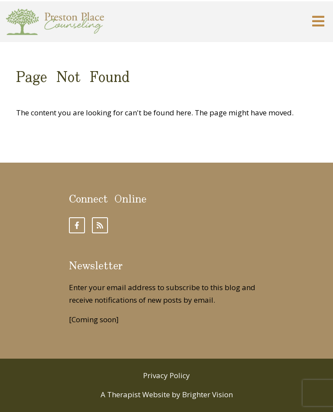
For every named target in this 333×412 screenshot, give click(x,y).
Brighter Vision (207, 394)
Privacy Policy (166, 375)
